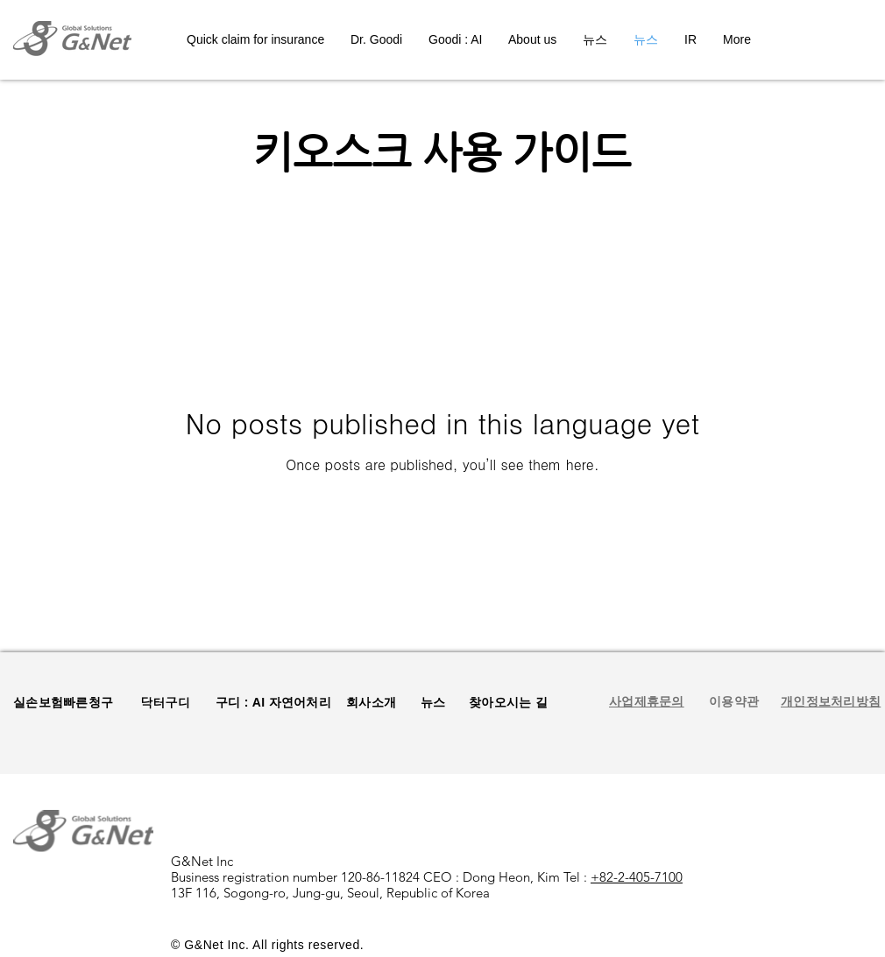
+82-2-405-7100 (637, 877)
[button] (734, 701)
